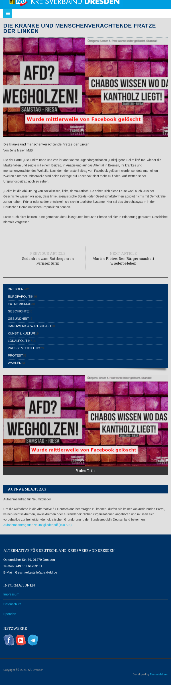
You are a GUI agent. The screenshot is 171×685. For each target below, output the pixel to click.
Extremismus (19, 303)
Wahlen (14, 362)
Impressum (11, 593)
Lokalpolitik (19, 340)
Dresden (15, 288)
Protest (15, 355)
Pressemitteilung (24, 347)
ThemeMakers (159, 673)
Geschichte (18, 310)
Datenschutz (12, 603)
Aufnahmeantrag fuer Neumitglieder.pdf (37, 524)
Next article (123, 257)
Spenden (9, 613)
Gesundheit (18, 318)
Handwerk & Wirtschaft (29, 325)
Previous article (47, 257)
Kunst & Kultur (21, 333)
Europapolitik (20, 296)
